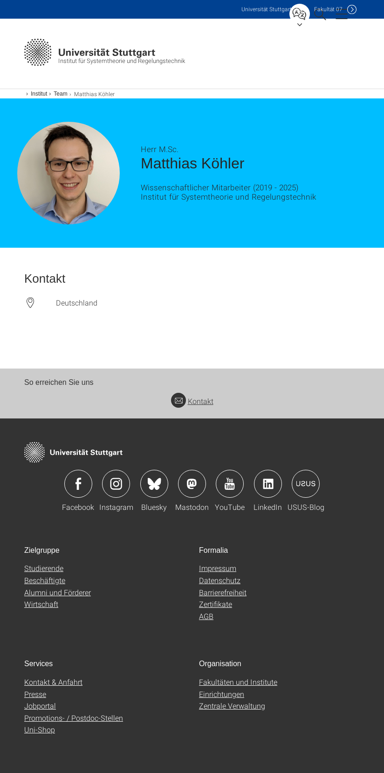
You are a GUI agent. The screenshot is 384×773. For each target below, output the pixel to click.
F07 (328, 9)
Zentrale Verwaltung (232, 705)
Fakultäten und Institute (238, 682)
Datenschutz (219, 580)
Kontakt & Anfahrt (53, 682)
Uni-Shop (39, 729)
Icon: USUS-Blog (306, 484)
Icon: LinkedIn (268, 484)
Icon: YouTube (230, 484)
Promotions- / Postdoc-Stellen (73, 718)
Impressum (217, 568)
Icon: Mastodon (192, 484)
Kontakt (192, 401)
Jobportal (40, 705)
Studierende (43, 568)
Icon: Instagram (116, 484)
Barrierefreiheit (223, 592)
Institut (39, 94)
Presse (35, 694)
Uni (266, 9)
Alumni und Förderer (57, 592)
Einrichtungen (221, 694)
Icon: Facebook (78, 484)
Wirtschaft (41, 604)
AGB (206, 616)
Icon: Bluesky (154, 484)
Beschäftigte (44, 580)
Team (60, 94)
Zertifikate (215, 604)
